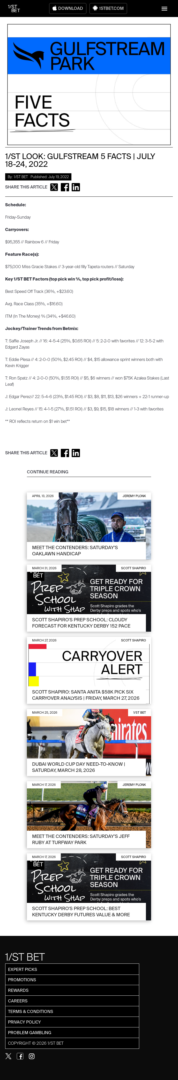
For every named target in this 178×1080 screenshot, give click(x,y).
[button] (164, 8)
